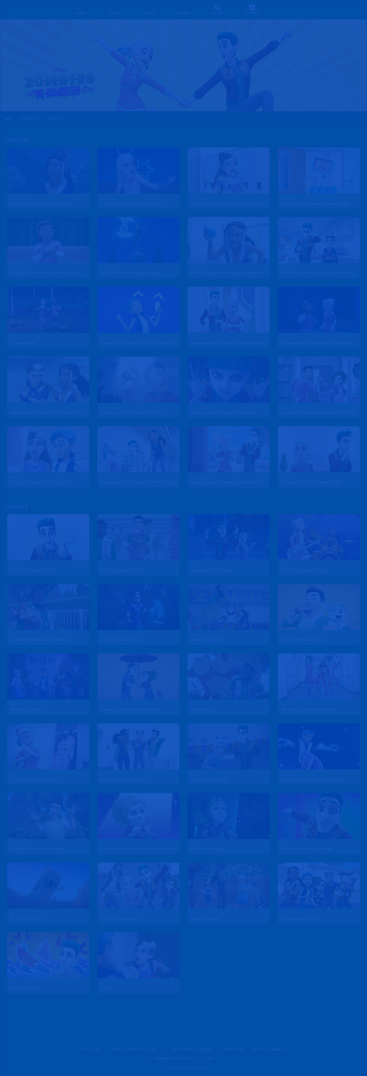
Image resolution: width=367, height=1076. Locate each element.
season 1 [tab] (29, 118)
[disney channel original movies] (149, 9)
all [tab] (8, 118)
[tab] (8, 119)
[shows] (114, 9)
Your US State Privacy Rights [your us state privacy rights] (190, 1049)
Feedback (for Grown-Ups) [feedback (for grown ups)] (174, 1058)
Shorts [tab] (55, 118)
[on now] (183, 9)
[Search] (218, 9)
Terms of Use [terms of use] (233, 1049)
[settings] (252, 9)
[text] (19, 199)
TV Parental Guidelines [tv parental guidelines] (269, 1049)
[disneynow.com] (11, 9)
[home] (80, 9)
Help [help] (209, 1058)
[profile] (286, 9)
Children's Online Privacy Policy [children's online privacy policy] (135, 1049)
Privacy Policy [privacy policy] (91, 1049)
